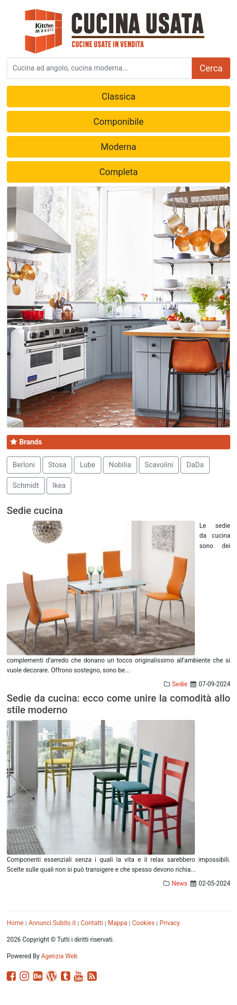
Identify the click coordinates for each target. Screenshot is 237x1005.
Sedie (179, 684)
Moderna (118, 146)
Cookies (143, 922)
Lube (87, 465)
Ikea (59, 485)
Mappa (117, 922)
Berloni (24, 465)
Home (15, 922)
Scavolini (159, 465)
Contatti (92, 922)
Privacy (169, 922)
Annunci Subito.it (52, 922)
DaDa (194, 465)
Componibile (118, 121)
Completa (118, 172)
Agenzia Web (59, 956)
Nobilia (120, 465)
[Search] (99, 68)
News (179, 883)
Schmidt (26, 485)
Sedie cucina (35, 510)
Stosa (57, 465)
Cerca (211, 68)
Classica (119, 96)
